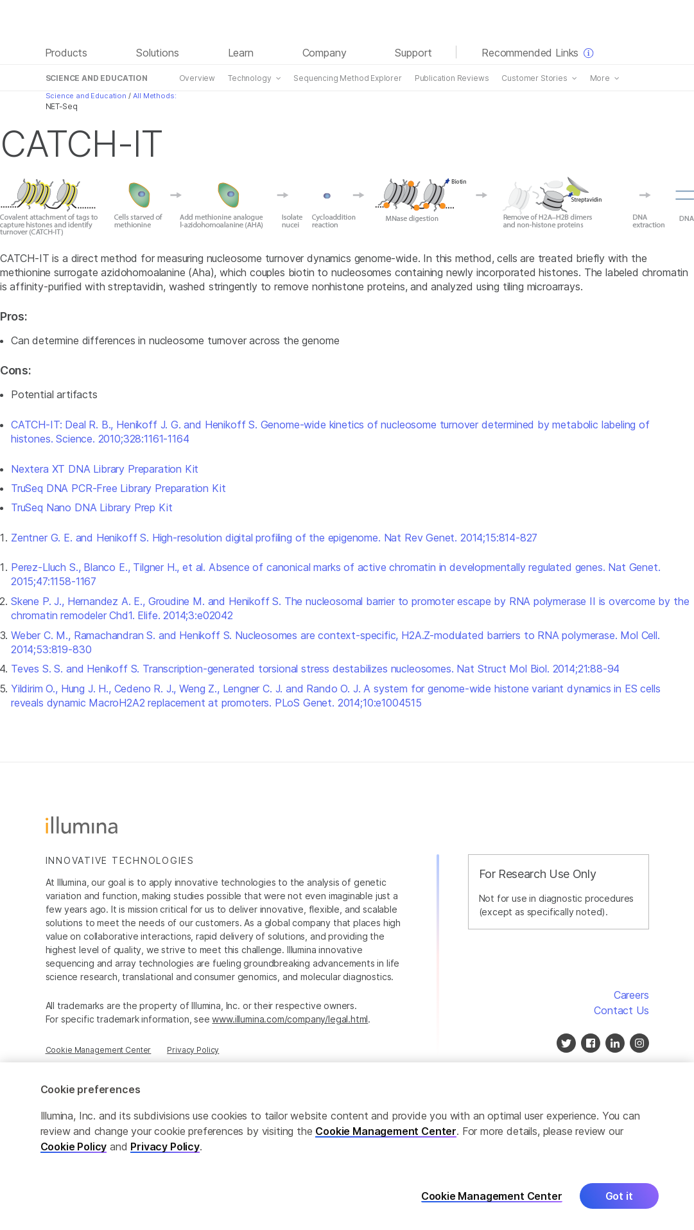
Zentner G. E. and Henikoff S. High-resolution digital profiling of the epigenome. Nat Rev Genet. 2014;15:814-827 (274, 537)
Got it (619, 1201)
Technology (248, 78)
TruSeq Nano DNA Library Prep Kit (91, 507)
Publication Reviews (451, 78)
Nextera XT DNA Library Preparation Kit (104, 468)
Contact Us (621, 1010)
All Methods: (154, 95)
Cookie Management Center (385, 1136)
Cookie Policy (73, 1151)
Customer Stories (533, 78)
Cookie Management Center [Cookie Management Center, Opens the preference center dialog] (491, 1201)
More (599, 78)
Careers (631, 994)
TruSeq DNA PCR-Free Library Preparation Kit (118, 488)
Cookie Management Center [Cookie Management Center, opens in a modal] (99, 1050)
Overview (196, 78)
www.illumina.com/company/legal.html (290, 1019)
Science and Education (86, 95)
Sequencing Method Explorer (347, 78)
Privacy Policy (193, 1050)
